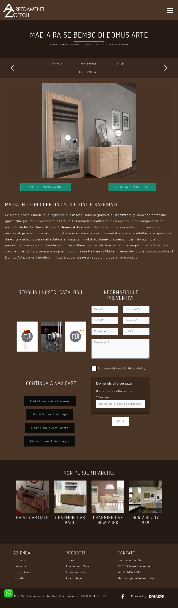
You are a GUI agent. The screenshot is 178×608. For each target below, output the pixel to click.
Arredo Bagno (74, 578)
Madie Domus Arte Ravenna (49, 401)
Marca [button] (57, 63)
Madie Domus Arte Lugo (50, 414)
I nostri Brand (21, 572)
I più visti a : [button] (88, 72)
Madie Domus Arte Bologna (49, 441)
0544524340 (132, 572)
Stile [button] (120, 63)
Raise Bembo (119, 44)
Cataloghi (19, 566)
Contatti (18, 578)
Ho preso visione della (121, 368)
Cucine (69, 560)
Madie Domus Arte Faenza (49, 428)
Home (54, 44)
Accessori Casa (75, 572)
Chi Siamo (20, 560)
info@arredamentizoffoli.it (141, 578)
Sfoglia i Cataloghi (132, 187)
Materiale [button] (88, 63)
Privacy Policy (136, 368)
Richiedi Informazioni (46, 187)
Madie (100, 44)
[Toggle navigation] (169, 10)
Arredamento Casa (75, 44)
